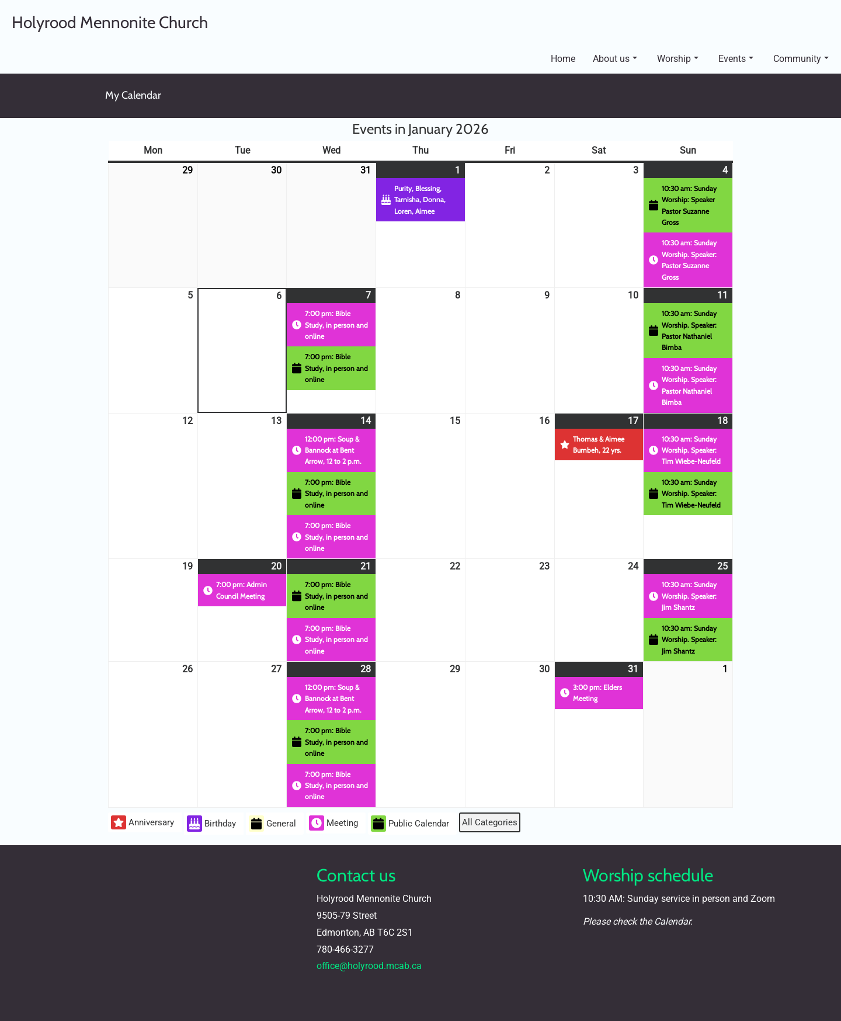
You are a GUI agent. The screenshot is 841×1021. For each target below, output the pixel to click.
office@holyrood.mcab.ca (369, 965)
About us (615, 58)
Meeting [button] (333, 823)
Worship (677, 58)
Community (801, 58)
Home (563, 58)
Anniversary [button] (142, 822)
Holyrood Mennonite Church (110, 22)
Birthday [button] (211, 823)
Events (735, 58)
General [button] (272, 823)
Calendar (672, 921)
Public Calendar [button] (410, 823)
